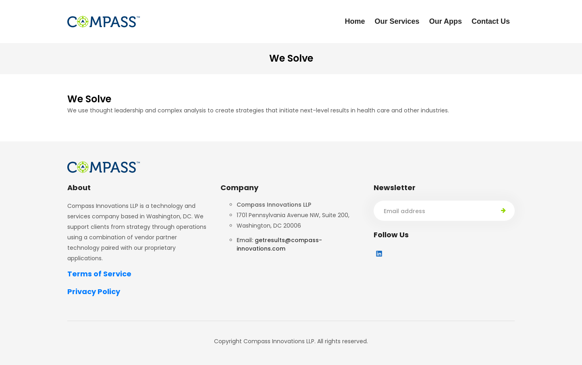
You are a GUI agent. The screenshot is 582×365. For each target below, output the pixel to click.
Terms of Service (99, 274)
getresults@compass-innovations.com (279, 244)
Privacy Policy (93, 291)
